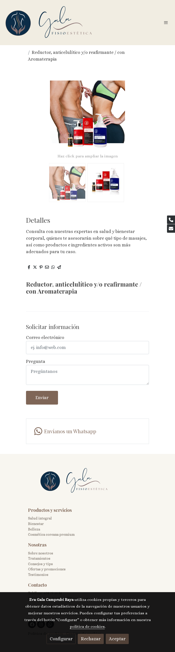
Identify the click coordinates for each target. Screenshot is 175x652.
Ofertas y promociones (47, 569)
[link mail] (171, 228)
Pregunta (35, 361)
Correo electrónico (45, 337)
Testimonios (38, 575)
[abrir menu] (166, 22)
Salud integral (40, 518)
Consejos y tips (40, 564)
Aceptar (117, 638)
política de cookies (87, 626)
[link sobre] (87, 483)
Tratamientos (39, 558)
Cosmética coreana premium (51, 535)
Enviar (42, 397)
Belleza (34, 529)
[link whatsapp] (87, 431)
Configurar (61, 638)
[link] (48, 22)
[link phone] (171, 220)
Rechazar (90, 638)
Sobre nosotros (40, 553)
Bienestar (36, 524)
